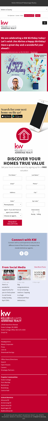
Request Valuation (12, 222)
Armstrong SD (6, 403)
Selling (39, 213)
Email (12, 184)
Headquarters (6, 342)
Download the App (7, 352)
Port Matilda (5, 382)
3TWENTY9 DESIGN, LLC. (34, 417)
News (21, 15)
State (12, 201)
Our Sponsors (11, 15)
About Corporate (7, 344)
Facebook (34, 52)
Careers (17, 15)
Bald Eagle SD (6, 408)
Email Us (4, 332)
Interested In (35, 210)
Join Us (3, 350)
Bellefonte (5, 385)
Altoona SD (5, 400)
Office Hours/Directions (9, 359)
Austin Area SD (6, 405)
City (35, 192)
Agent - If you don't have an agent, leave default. (12, 211)
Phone (35, 184)
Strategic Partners (7, 370)
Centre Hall (5, 390)
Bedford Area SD (6, 411)
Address (12, 192)
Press (3, 347)
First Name (12, 175)
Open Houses (29, 15)
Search (38, 15)
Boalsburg (4, 388)
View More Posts (40, 267)
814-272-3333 (20, 330)
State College (6, 380)
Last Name (35, 175)
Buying (33, 213)
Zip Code (35, 201)
